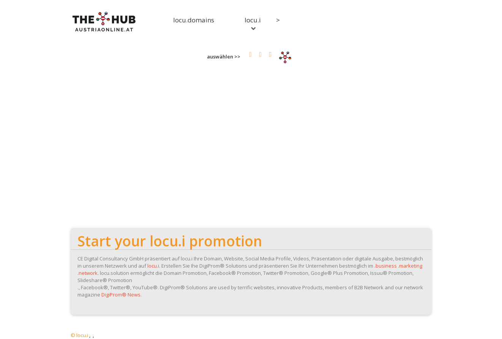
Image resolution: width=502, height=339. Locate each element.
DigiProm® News (120, 294)
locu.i (253, 23)
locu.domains (193, 20)
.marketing (410, 265)
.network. (88, 273)
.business (385, 265)
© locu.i (79, 335)
